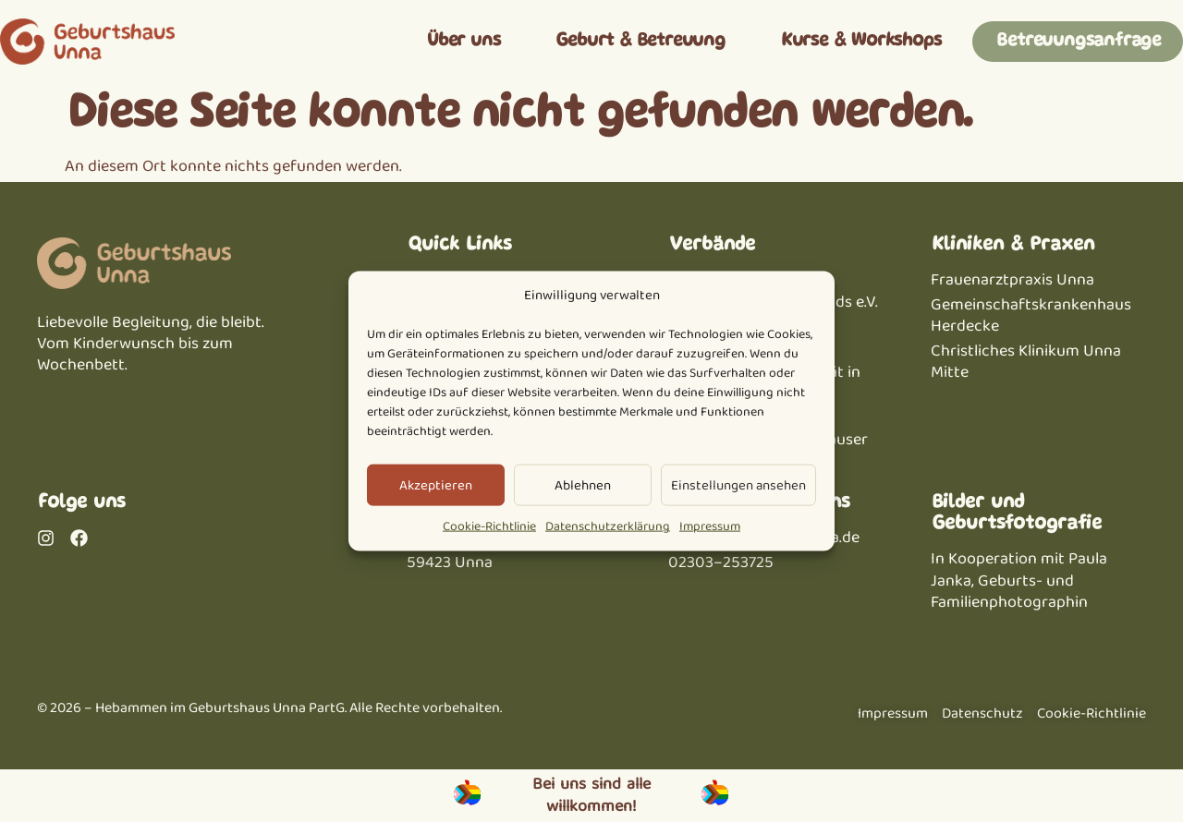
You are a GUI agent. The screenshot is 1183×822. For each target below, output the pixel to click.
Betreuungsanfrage (1077, 41)
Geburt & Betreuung (639, 41)
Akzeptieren (435, 486)
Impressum (709, 526)
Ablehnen (583, 486)
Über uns (462, 41)
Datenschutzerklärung (607, 526)
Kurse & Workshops (860, 41)
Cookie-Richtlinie (489, 526)
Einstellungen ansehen (738, 486)
